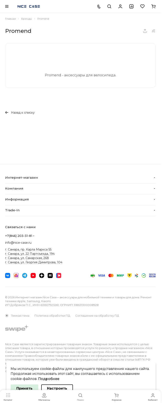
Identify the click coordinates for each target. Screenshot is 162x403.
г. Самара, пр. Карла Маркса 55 (28, 249)
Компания (14, 188)
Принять (24, 388)
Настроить (57, 388)
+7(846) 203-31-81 (18, 236)
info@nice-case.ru (18, 243)
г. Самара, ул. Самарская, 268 (27, 258)
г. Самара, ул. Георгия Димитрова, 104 (33, 262)
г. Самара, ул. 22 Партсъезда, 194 (30, 254)
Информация (17, 199)
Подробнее (48, 379)
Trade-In (12, 210)
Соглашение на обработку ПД (97, 315)
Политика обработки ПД (52, 315)
